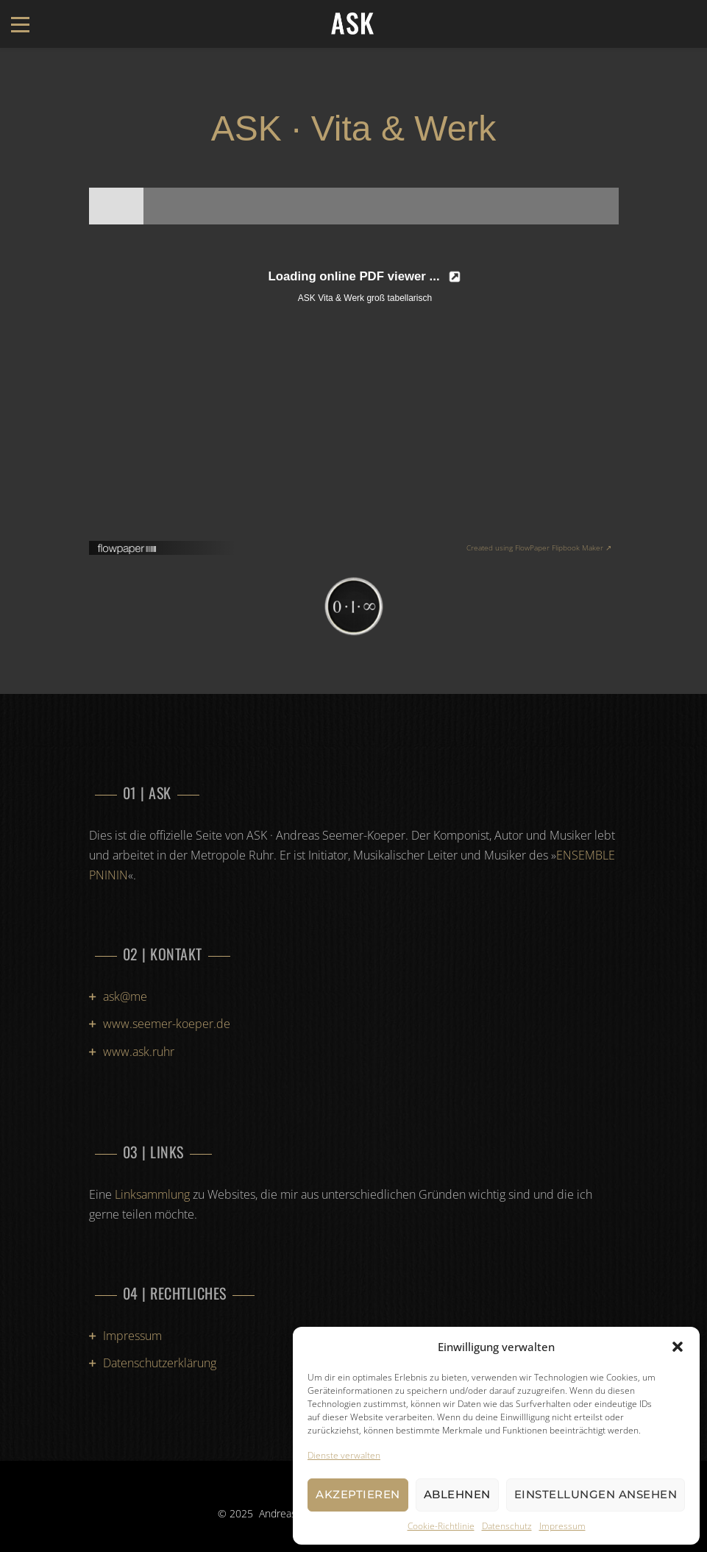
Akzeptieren (358, 1494)
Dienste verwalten (344, 1455)
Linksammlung (152, 1194)
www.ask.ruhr (138, 1051)
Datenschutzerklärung (159, 1363)
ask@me (125, 996)
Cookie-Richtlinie (441, 1526)
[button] (677, 1346)
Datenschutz (507, 1526)
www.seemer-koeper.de (166, 1024)
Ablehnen (457, 1494)
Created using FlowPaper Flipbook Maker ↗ (538, 547)
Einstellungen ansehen (596, 1494)
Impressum (562, 1526)
